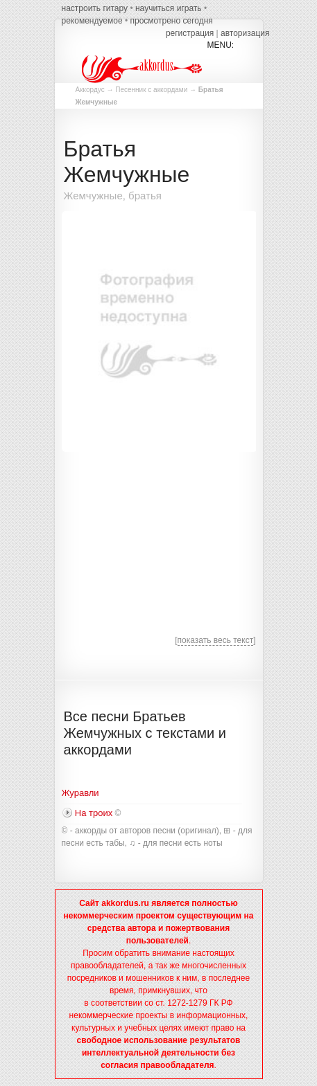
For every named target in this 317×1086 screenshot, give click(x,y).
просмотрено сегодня (171, 21)
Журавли (80, 793)
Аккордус (90, 89)
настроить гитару (95, 8)
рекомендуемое (92, 21)
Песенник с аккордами (151, 89)
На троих (93, 813)
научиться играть (168, 8)
